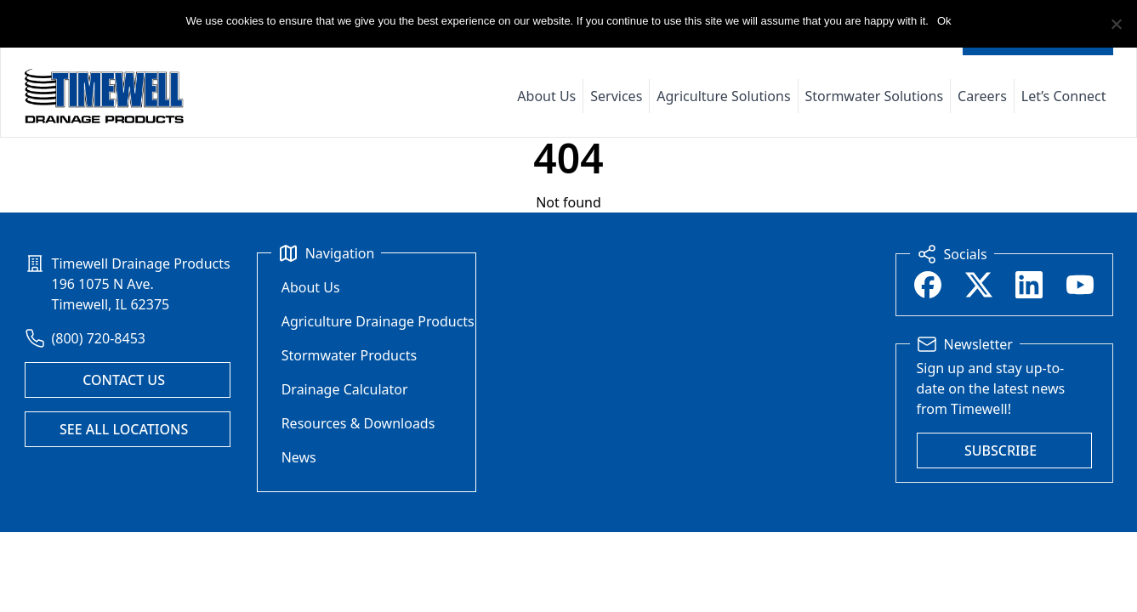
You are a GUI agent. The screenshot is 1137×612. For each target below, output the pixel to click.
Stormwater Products (349, 355)
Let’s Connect (1063, 96)
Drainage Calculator (344, 389)
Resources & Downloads (358, 423)
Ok (944, 20)
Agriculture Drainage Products (378, 321)
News (298, 457)
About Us (546, 96)
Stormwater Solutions (874, 96)
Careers (982, 96)
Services (616, 96)
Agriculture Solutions (723, 96)
